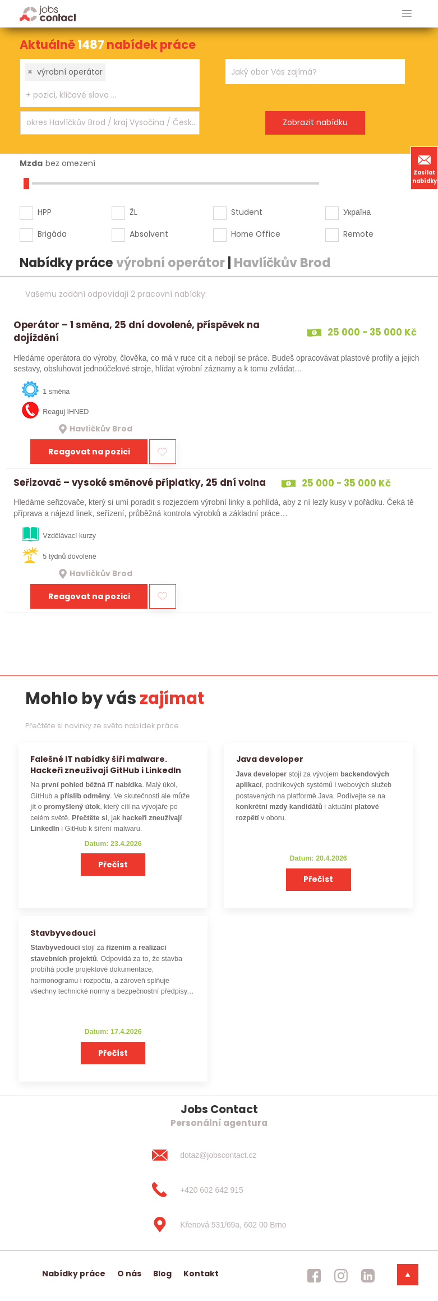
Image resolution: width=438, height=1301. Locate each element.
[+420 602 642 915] (219, 1189)
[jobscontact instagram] (341, 1275)
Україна (357, 212)
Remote (358, 234)
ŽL (133, 212)
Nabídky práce (73, 1273)
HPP (45, 212)
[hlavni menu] (407, 13)
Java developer (269, 759)
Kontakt (201, 1273)
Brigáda (52, 234)
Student (246, 212)
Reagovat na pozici (89, 451)
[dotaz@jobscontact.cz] (219, 1155)
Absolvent (149, 234)
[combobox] (110, 83)
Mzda (31, 163)
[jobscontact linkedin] (367, 1275)
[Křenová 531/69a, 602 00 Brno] (219, 1224)
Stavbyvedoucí (63, 933)
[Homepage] (48, 13)
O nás (129, 1273)
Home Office (255, 234)
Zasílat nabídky (424, 168)
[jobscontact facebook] (314, 1275)
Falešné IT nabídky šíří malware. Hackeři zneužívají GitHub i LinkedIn (105, 764)
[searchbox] (103, 95)
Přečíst (113, 864)
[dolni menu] (407, 1274)
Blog (162, 1273)
